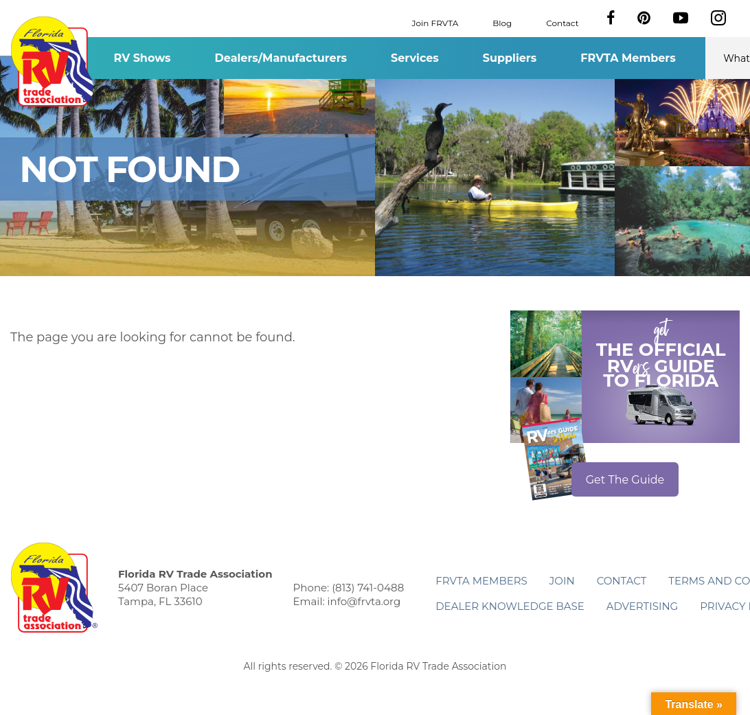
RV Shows (141, 58)
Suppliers (509, 58)
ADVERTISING (642, 606)
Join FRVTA (435, 22)
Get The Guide (625, 479)
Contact (562, 22)
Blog (502, 22)
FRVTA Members (628, 58)
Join (562, 580)
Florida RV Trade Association (54, 61)
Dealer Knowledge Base (509, 606)
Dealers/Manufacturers (281, 58)
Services (415, 58)
